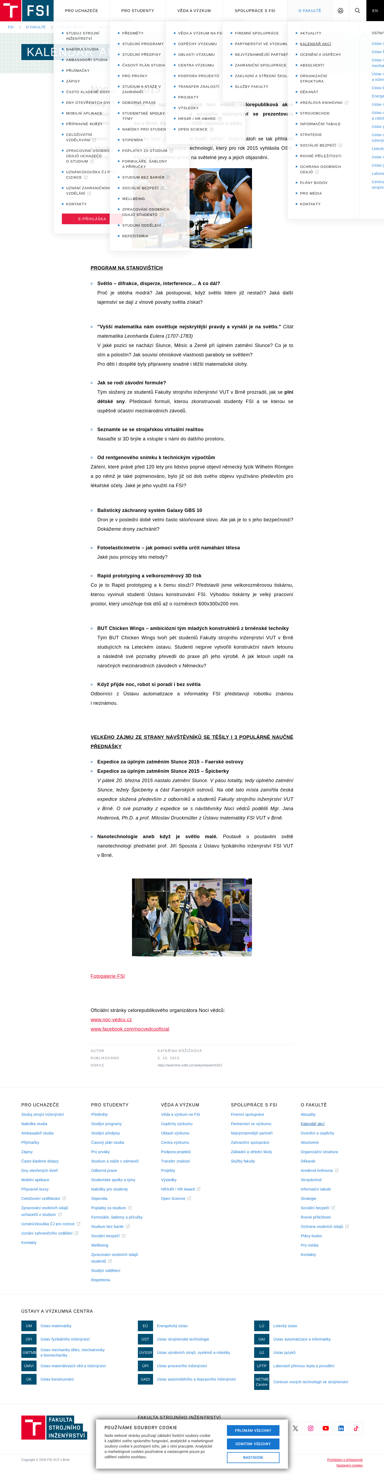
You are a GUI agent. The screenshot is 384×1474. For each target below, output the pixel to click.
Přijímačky (30, 1142)
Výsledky (169, 1180)
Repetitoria (100, 1280)
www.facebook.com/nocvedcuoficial (130, 1029)
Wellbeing (99, 1245)
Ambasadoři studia (37, 1133)
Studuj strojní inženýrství (42, 1114)
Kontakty (29, 1242)
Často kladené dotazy (40, 1161)
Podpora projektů (176, 1152)
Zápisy (27, 1152)
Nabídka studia (34, 1124)
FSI (11, 27)
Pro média (309, 1245)
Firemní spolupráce (247, 1114)
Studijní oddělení (105, 1270)
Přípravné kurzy (35, 1189)
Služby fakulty (243, 1161)
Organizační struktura (319, 1152)
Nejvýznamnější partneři (252, 1133)
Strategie (309, 1198)
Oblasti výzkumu (175, 1133)
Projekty (168, 1170)
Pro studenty (137, 11)
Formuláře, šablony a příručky (117, 1217)
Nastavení (253, 1457)
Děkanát (308, 1161)
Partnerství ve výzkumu (251, 1124)
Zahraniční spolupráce (250, 1142)
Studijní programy (106, 1124)
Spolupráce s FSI (255, 11)
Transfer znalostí (175, 1161)
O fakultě (36, 27)
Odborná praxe (104, 1170)
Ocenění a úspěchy (317, 1133)
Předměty (99, 1114)
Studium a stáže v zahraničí (115, 1161)
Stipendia (99, 1198)
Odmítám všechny (253, 1444)
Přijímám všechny (253, 1430)
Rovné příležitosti (316, 1217)
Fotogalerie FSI (108, 976)
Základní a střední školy (251, 1152)
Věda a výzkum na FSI (180, 1114)
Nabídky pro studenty (109, 1189)
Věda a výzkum (194, 11)
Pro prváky (100, 1152)
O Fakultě (309, 11)
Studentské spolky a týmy (113, 1180)
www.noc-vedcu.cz (111, 1019)
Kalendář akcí (72, 27)
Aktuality (308, 1114)
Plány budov (311, 1236)
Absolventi (310, 1142)
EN (375, 11)
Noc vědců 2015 (114, 27)
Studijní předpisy (105, 1133)
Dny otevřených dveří (39, 1170)
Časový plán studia (107, 1142)
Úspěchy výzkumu (177, 1124)
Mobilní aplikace (35, 1180)
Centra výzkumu (175, 1142)
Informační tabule (316, 1189)
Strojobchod (311, 1180)
